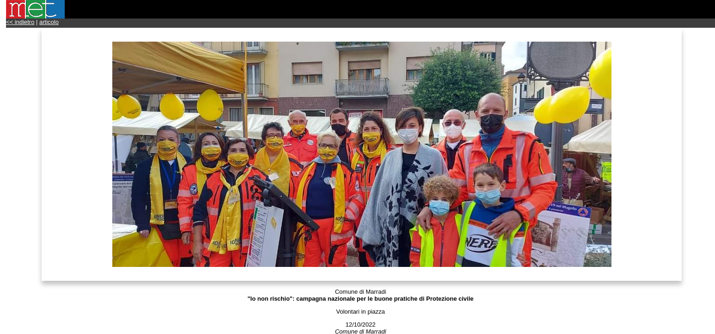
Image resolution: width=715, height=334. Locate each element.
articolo (49, 22)
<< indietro (20, 22)
